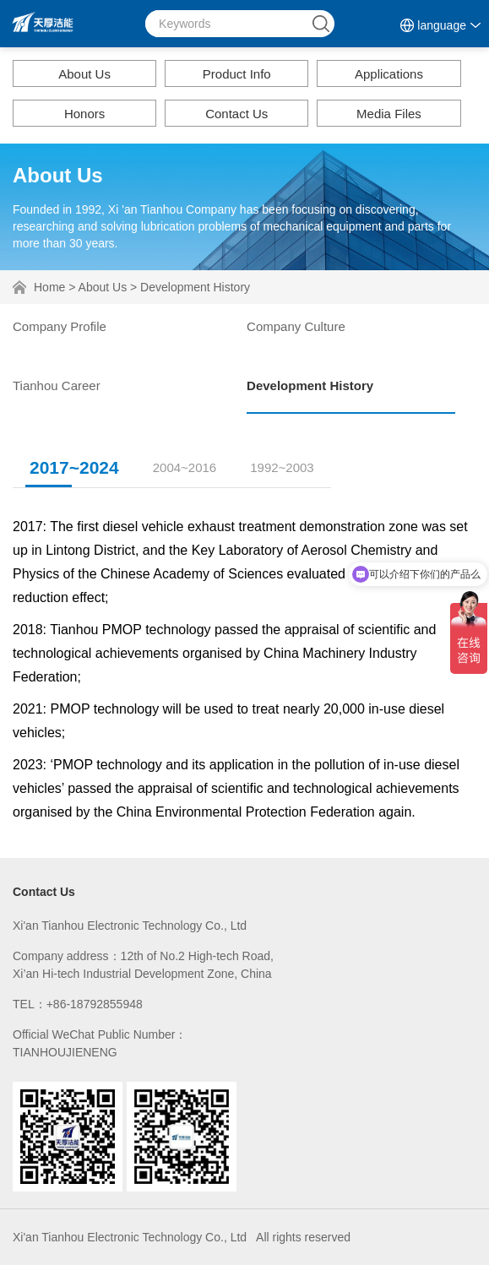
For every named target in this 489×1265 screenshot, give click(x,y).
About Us (84, 74)
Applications (389, 74)
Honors (84, 113)
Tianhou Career (57, 385)
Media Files (388, 113)
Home (49, 287)
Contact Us (236, 113)
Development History (195, 287)
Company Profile (59, 326)
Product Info (237, 74)
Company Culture (296, 326)
